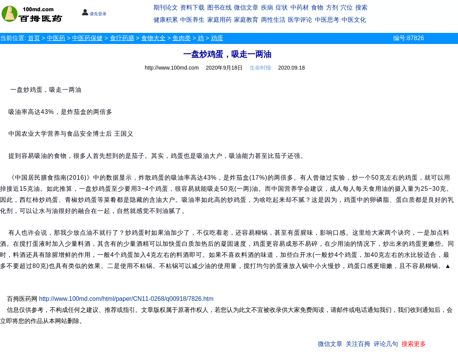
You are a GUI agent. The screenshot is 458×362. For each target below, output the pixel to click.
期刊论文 (165, 7)
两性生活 (273, 19)
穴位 (346, 7)
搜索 (361, 7)
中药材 (299, 7)
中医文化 (354, 19)
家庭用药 (219, 19)
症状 (282, 7)
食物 (317, 7)
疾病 (267, 7)
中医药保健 (87, 38)
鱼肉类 (182, 38)
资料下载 (192, 7)
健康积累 (165, 19)
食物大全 (153, 38)
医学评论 (300, 19)
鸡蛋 (217, 38)
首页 (34, 38)
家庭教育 (246, 19)
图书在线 (219, 7)
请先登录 (94, 13)
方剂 (332, 7)
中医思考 (327, 19)
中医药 (56, 38)
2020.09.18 (291, 68)
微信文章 (246, 7)
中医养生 (192, 19)
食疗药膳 (122, 38)
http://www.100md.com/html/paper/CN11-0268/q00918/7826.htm (126, 298)
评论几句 (386, 344)
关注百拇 (358, 344)
